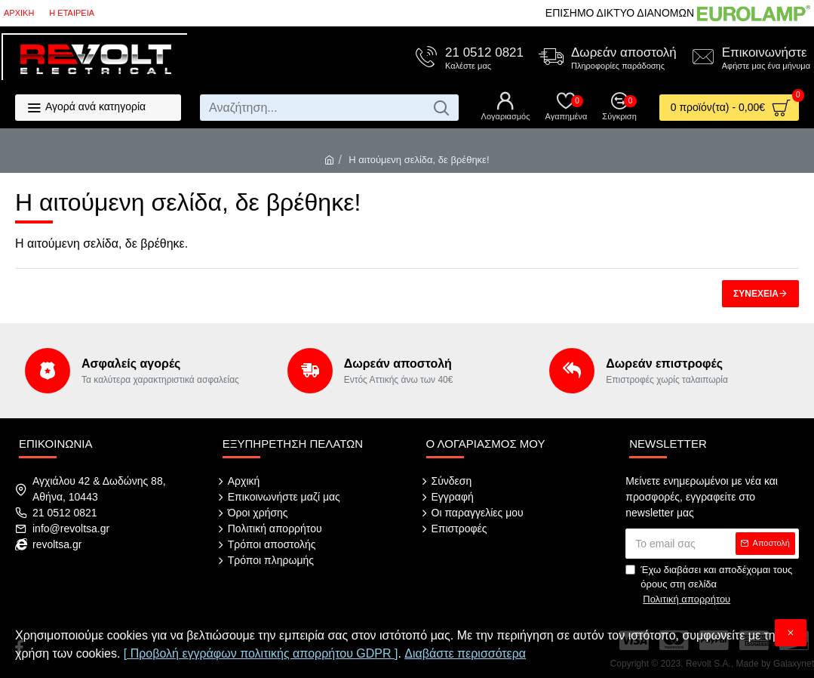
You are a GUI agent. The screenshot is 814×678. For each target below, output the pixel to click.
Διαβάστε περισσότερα (465, 653)
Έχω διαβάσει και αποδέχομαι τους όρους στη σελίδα (708, 585)
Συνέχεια (756, 293)
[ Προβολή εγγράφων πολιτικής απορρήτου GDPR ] (261, 653)
